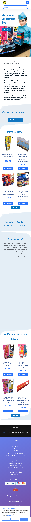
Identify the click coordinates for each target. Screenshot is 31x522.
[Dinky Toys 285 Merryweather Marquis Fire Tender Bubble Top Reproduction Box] (23, 143)
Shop (9, 432)
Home (4, 432)
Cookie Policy (10, 515)
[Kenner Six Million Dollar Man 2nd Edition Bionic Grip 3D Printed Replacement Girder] (23, 386)
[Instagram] (17, 427)
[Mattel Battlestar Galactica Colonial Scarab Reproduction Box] (23, 180)
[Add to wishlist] (12, 137)
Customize (6, 519)
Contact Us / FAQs (23, 432)
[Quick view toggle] (12, 140)
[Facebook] (11, 427)
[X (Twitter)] (14, 427)
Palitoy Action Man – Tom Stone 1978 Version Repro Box (8, 156)
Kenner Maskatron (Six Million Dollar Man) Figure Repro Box (8, 399)
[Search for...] (6, 7)
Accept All (24, 519)
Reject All (15, 519)
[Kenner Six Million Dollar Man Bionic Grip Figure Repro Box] (23, 351)
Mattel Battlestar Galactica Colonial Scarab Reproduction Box (23, 193)
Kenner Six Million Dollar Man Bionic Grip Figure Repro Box (23, 364)
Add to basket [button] (8, 168)
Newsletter (15, 434)
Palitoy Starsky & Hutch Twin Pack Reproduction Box (8, 193)
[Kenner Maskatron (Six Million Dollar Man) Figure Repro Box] (8, 386)
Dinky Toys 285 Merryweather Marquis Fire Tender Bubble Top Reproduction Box (23, 158)
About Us (14, 432)
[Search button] (26, 7)
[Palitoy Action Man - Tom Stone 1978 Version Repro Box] (8, 143)
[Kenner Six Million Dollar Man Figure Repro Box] (8, 351)
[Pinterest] (19, 427)
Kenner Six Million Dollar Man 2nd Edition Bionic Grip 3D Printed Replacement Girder (23, 400)
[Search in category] (17, 7)
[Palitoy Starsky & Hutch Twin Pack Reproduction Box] (8, 180)
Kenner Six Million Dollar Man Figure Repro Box (8, 364)
